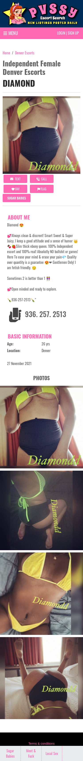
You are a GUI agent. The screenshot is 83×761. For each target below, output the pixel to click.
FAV (15, 189)
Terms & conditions (41, 743)
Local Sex (52, 753)
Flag (41, 189)
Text (15, 178)
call (42, 178)
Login (61, 33)
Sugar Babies (16, 198)
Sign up (73, 33)
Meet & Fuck (31, 753)
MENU (10, 33)
